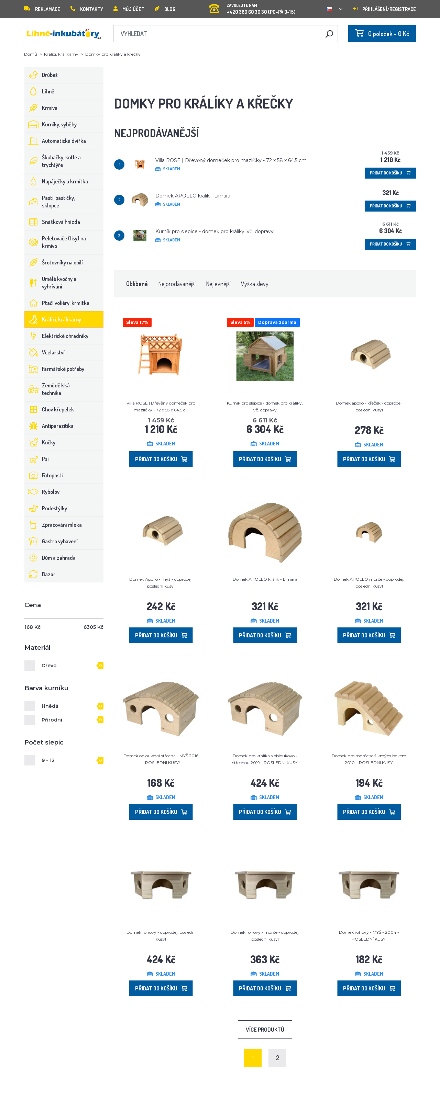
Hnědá (50, 706)
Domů (30, 54)
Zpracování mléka (53, 525)
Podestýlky (46, 508)
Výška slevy (254, 283)
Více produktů (265, 1029)
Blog (165, 9)
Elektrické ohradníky (56, 336)
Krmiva (41, 108)
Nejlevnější (218, 283)
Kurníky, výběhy (51, 124)
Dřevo (49, 665)
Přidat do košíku (390, 172)
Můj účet (128, 9)
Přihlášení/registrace (384, 9)
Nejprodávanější (177, 283)
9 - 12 (48, 760)
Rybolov (42, 492)
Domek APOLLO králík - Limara (192, 196)
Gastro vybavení (51, 541)
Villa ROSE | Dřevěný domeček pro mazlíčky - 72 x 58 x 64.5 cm (231, 160)
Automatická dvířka (55, 141)
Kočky (40, 442)
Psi (36, 459)
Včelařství (45, 352)
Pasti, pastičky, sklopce (50, 201)
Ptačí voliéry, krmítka (57, 303)
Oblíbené (137, 283)
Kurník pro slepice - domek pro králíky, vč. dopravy (214, 231)
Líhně (39, 91)
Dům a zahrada (50, 557)
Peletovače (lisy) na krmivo (55, 242)
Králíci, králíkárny (61, 54)
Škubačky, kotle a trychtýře (53, 161)
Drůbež (41, 75)
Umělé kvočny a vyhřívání (50, 282)
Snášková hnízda (52, 222)
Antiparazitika (49, 426)
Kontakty (86, 9)
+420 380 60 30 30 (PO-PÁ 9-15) (252, 7)
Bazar (40, 574)
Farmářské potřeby (54, 369)
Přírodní (52, 720)
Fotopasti (44, 475)
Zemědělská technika (47, 389)
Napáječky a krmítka (56, 181)
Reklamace (42, 9)
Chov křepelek (49, 409)
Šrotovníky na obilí (54, 262)
